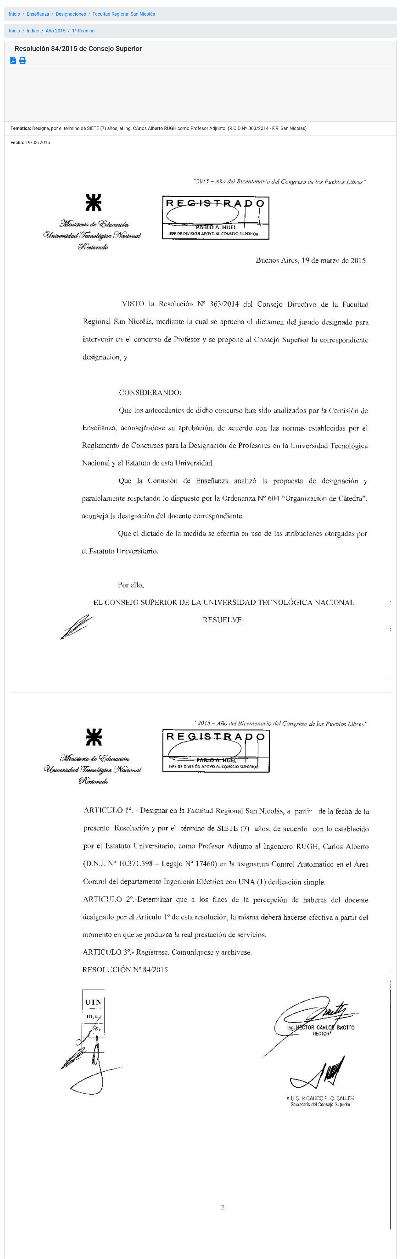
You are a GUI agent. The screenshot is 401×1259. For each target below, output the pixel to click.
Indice (33, 31)
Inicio (14, 14)
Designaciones (71, 14)
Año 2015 (55, 31)
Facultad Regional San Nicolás (124, 14)
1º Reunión (83, 31)
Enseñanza (38, 14)
